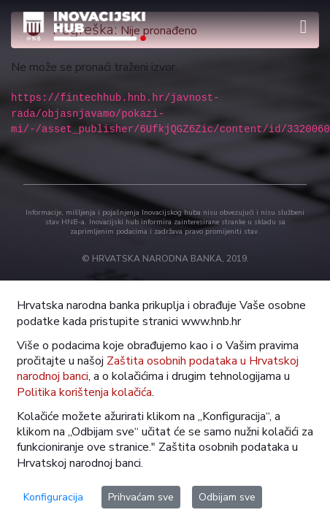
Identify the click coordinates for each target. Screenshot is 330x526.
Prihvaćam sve (141, 497)
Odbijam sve (227, 497)
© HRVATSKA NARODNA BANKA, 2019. (165, 258)
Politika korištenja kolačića (84, 392)
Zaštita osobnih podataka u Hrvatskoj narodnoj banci (158, 368)
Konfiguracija (53, 497)
